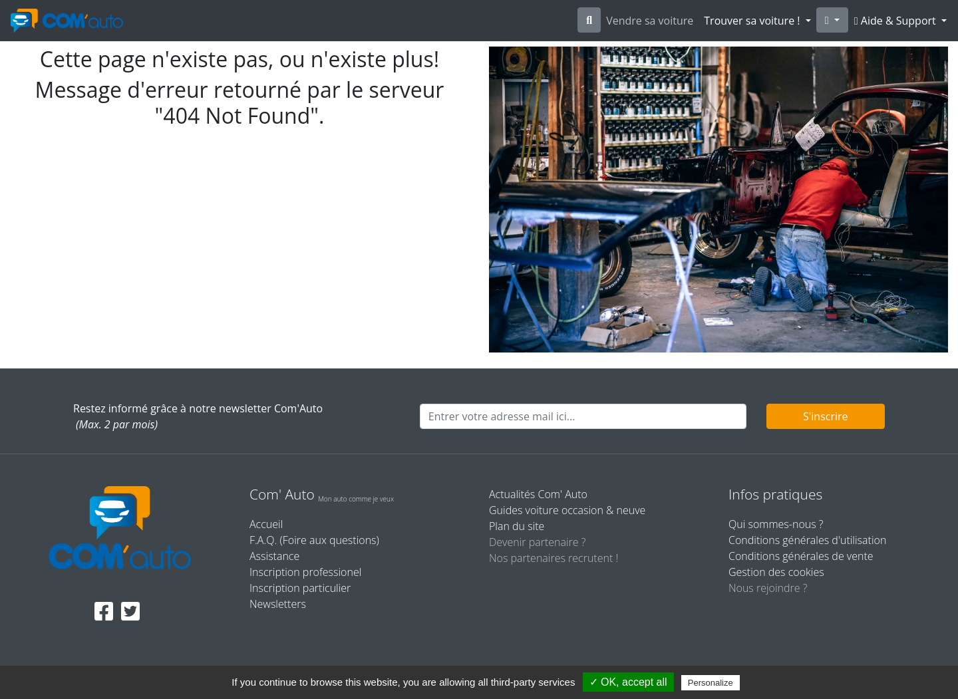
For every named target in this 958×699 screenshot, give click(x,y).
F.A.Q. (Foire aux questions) (314, 540)
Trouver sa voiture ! (753, 20)
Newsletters (277, 604)
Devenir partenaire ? (537, 542)
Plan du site (516, 526)
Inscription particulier (300, 588)
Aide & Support (896, 20)
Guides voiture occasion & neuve (567, 510)
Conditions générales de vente (801, 556)
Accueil (266, 524)
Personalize (710, 683)
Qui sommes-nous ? (776, 524)
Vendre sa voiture (649, 20)
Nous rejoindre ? (767, 588)
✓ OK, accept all (628, 682)
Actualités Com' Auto (538, 494)
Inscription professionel (305, 572)
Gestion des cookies (776, 572)
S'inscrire (825, 416)
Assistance (274, 556)
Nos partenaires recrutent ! (553, 558)
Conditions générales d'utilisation (807, 540)
